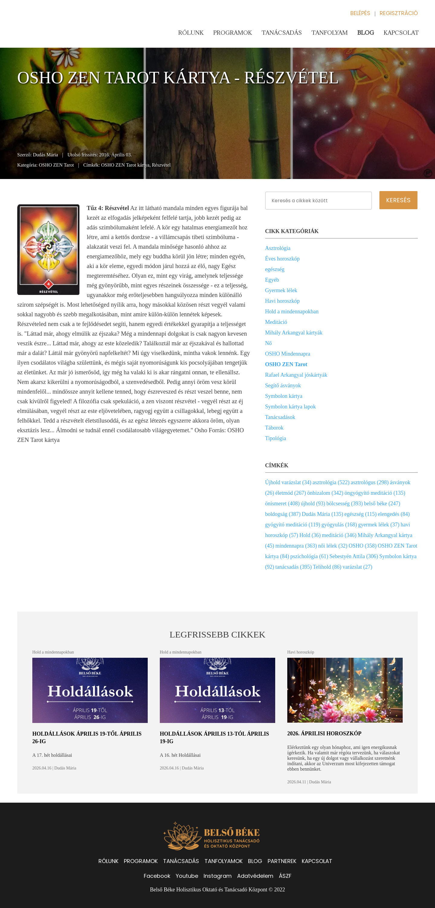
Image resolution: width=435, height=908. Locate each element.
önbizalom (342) (325, 493)
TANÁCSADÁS (181, 861)
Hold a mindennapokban (292, 312)
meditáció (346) (339, 535)
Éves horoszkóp (282, 259)
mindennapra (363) (296, 546)
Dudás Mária (45, 154)
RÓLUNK (108, 861)
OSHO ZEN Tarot (56, 165)
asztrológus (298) (369, 482)
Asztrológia (278, 248)
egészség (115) (360, 514)
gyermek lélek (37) (378, 525)
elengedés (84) (394, 514)
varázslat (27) (357, 567)
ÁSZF (285, 876)
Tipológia (275, 438)
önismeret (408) (282, 503)
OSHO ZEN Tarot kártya (125, 165)
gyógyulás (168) (339, 525)
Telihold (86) (327, 567)
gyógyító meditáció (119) (292, 525)
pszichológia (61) (309, 556)
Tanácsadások (280, 417)
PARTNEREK (282, 861)
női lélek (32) (332, 546)
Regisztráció (399, 13)
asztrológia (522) (331, 482)
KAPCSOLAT (317, 861)
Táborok (274, 428)
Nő (268, 343)
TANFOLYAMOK (224, 861)
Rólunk (191, 32)
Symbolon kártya (284, 396)
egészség (275, 269)
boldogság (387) (283, 514)
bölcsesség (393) (345, 503)
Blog (365, 32)
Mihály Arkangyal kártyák (294, 333)
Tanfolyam (329, 32)
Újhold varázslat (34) (288, 482)
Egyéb (272, 280)
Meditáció (276, 322)
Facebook (157, 876)
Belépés (360, 13)
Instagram (218, 876)
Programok (232, 32)
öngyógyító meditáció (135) (375, 493)
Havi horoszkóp (282, 301)
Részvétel (161, 165)
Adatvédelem (255, 876)
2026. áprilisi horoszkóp (324, 734)
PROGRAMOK (141, 861)
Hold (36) (310, 535)
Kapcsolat (401, 32)
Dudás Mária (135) (322, 514)
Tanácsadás (282, 32)
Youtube (187, 876)
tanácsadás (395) (294, 567)
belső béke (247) (382, 503)
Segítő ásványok (283, 385)
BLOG (255, 861)
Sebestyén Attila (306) (354, 556)
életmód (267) (291, 493)
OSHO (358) (363, 546)
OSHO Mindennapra (287, 354)
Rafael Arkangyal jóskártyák (296, 375)
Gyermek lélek (281, 290)
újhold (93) (313, 503)
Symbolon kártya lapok (290, 407)
